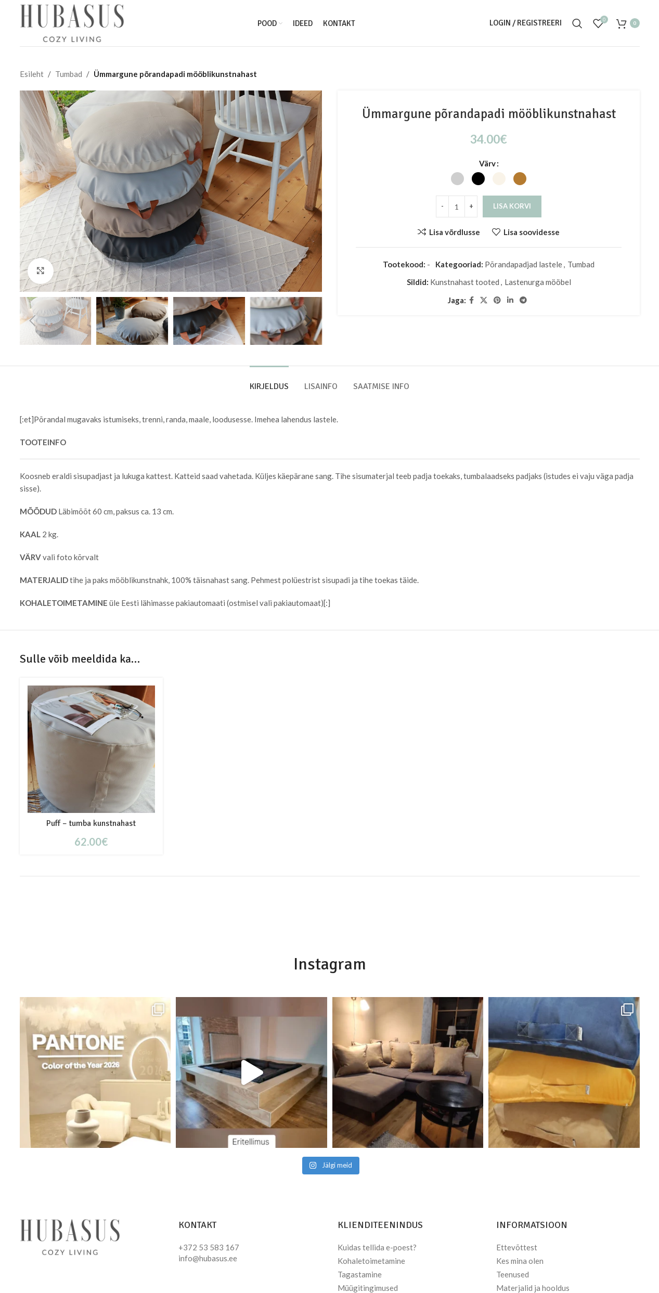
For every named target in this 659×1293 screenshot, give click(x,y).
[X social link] (483, 300)
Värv (487, 163)
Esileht (32, 74)
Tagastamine (360, 1274)
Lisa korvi (512, 206)
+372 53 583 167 (208, 1247)
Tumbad (68, 74)
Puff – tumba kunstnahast (91, 823)
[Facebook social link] (471, 300)
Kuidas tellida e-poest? (377, 1247)
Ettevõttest (516, 1247)
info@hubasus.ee (207, 1258)
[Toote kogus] (456, 206)
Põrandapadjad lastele (523, 264)
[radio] (457, 178)
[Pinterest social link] (496, 300)
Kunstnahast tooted (464, 282)
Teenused (512, 1274)
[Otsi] (577, 23)
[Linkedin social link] (509, 300)
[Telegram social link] (522, 300)
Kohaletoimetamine (371, 1260)
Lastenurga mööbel (537, 282)
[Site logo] (72, 22)
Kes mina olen (520, 1260)
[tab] (269, 381)
